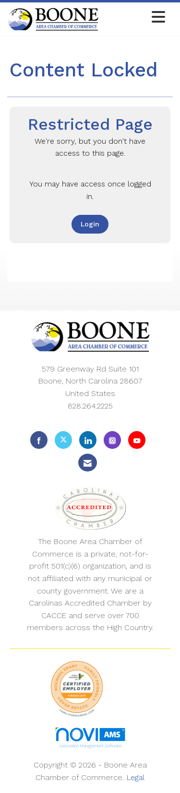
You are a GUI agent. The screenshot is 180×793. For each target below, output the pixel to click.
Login (90, 224)
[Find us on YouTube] (136, 440)
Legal (135, 777)
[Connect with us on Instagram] (112, 440)
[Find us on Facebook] (39, 440)
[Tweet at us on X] (63, 440)
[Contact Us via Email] (87, 462)
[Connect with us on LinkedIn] (87, 440)
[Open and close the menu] (135, 17)
